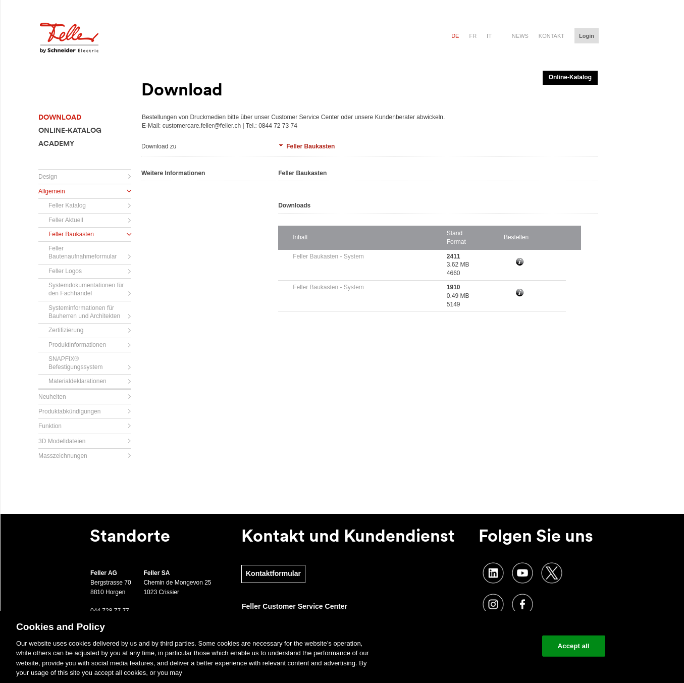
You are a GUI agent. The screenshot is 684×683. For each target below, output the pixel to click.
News (520, 36)
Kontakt (551, 36)
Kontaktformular (273, 573)
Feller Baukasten (310, 146)
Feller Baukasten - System (328, 256)
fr (473, 36)
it (489, 36)
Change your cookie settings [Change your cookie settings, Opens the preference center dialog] (487, 646)
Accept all (574, 646)
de (455, 36)
